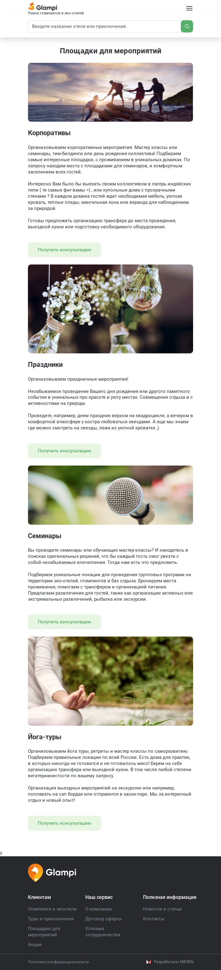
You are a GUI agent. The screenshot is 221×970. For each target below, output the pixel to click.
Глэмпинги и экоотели (52, 909)
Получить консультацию (64, 250)
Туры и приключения (51, 919)
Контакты (154, 919)
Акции (35, 944)
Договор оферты (103, 919)
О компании (98, 909)
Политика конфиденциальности (58, 962)
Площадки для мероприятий (44, 932)
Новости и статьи (162, 909)
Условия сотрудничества (102, 932)
